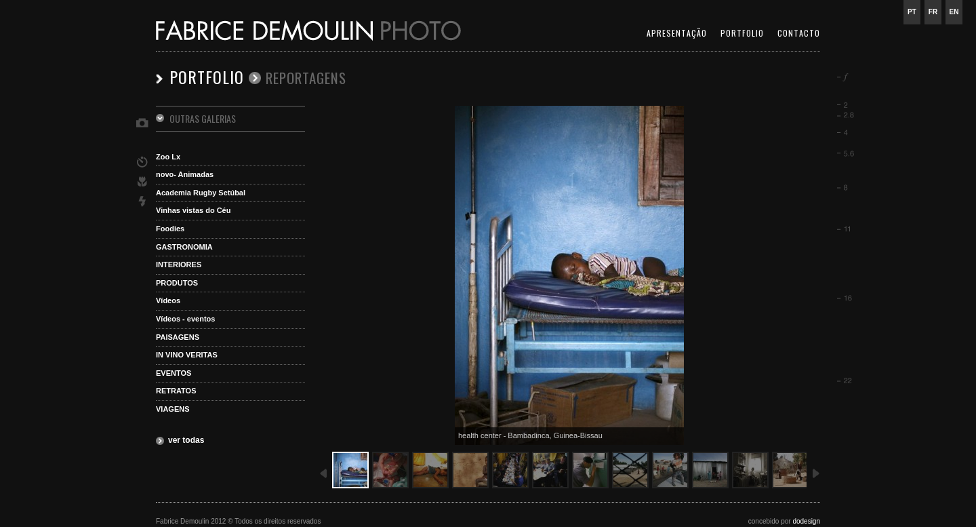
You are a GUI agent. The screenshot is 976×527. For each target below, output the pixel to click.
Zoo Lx (168, 157)
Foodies (170, 229)
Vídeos (168, 300)
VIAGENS (173, 409)
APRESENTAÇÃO (677, 33)
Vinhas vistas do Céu (193, 210)
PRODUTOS (177, 283)
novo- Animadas (185, 174)
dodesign (806, 521)
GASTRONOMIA (184, 247)
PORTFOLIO (742, 33)
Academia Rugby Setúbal (200, 193)
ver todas (186, 440)
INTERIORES (178, 264)
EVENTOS (173, 373)
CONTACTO (798, 33)
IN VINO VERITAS (187, 355)
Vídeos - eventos (185, 319)
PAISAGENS (177, 337)
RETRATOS (176, 391)
